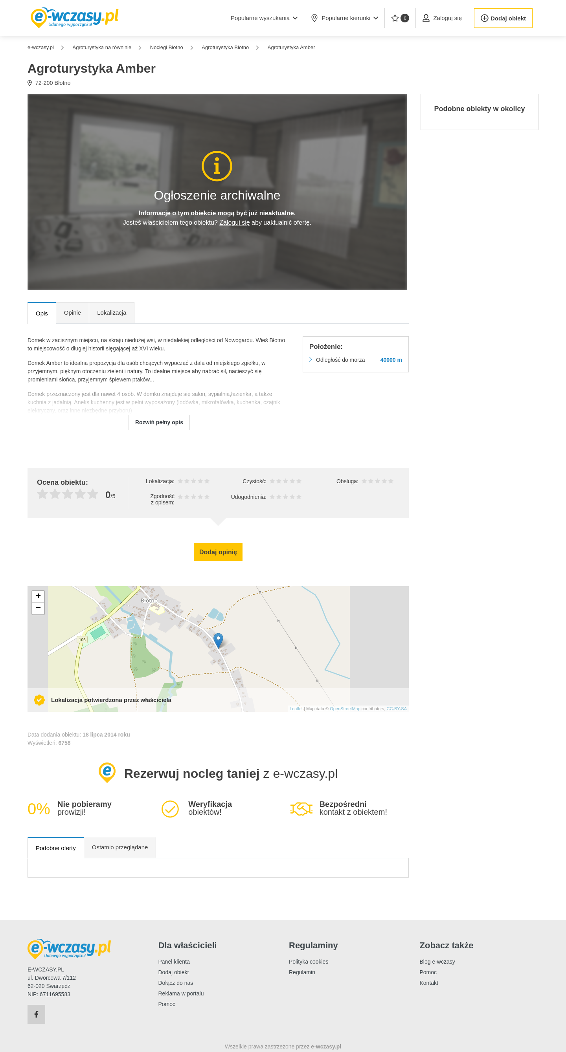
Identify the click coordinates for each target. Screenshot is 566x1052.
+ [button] (38, 597)
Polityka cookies (308, 962)
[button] (264, 18)
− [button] (38, 608)
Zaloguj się (234, 222)
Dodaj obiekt (173, 972)
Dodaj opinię (218, 552)
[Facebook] (36, 1014)
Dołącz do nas (175, 983)
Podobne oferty (56, 848)
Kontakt (429, 983)
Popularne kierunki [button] (344, 18)
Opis (42, 313)
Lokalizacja (111, 312)
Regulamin (302, 972)
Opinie (72, 312)
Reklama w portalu (181, 993)
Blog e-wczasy (437, 962)
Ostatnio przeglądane (120, 847)
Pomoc (167, 1004)
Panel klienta (174, 962)
